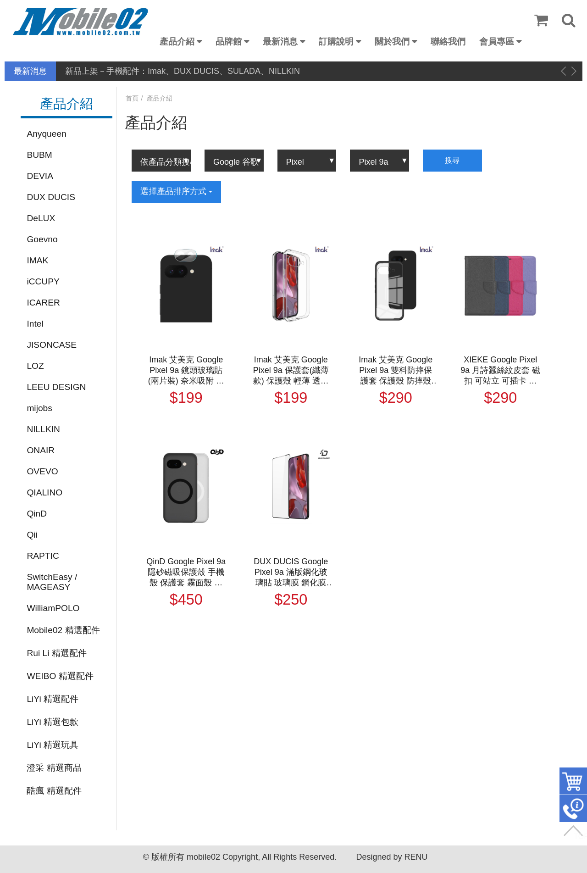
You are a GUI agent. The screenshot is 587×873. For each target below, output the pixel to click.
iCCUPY (43, 281)
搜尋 (452, 160)
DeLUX (41, 218)
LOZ (35, 366)
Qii (32, 534)
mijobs (39, 408)
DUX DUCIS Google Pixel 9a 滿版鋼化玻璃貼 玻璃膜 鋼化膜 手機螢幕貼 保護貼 (291, 572)
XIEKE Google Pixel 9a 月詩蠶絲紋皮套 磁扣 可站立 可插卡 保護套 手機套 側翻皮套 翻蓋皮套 (500, 370)
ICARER (43, 302)
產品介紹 (177, 41)
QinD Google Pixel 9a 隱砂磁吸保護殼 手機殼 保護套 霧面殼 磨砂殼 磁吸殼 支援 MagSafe (186, 572)
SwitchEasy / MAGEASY (52, 582)
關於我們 (392, 41)
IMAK (37, 260)
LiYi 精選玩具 (52, 745)
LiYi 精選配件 (52, 699)
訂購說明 (336, 41)
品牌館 (229, 41)
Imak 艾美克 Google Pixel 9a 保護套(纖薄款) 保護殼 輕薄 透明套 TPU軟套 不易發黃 (290, 370)
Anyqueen (46, 134)
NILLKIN (43, 429)
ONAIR (41, 450)
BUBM (39, 155)
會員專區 (496, 41)
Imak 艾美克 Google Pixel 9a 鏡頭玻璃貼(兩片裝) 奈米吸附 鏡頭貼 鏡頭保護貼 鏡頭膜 (186, 370)
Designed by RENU (391, 857)
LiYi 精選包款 (52, 722)
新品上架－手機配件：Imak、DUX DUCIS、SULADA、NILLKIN (182, 71)
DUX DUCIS (51, 197)
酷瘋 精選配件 (54, 790)
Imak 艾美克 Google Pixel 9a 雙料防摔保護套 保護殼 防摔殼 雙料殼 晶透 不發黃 (395, 370)
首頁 (132, 98)
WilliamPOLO (53, 608)
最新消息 (280, 41)
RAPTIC (43, 556)
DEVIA (40, 176)
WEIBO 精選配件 (60, 676)
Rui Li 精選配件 (56, 653)
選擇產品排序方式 (176, 191)
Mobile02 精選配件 (63, 630)
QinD (37, 513)
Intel (35, 323)
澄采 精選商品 (54, 768)
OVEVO (42, 471)
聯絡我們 (448, 41)
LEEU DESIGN (56, 387)
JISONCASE (52, 345)
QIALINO (44, 492)
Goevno (42, 239)
